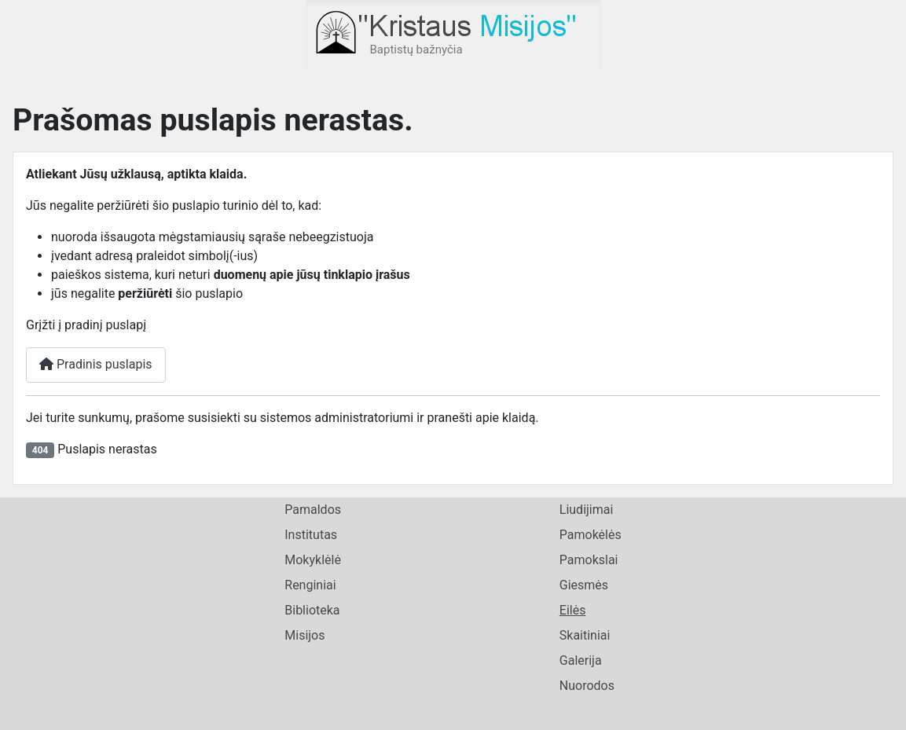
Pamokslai (588, 559)
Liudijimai (586, 509)
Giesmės (583, 585)
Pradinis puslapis (95, 364)
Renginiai (310, 585)
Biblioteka (311, 610)
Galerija (580, 660)
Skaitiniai (585, 635)
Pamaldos (312, 509)
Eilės (572, 610)
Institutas (310, 534)
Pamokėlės (590, 534)
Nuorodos (586, 685)
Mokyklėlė (312, 559)
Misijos (304, 635)
